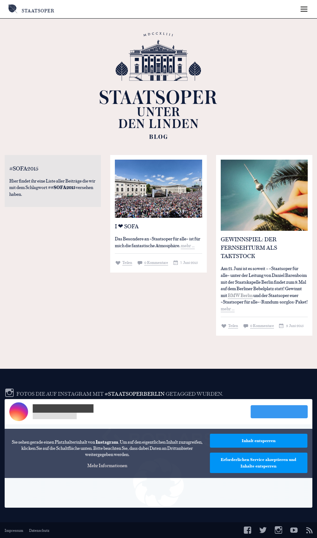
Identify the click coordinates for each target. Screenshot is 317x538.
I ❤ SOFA (127, 226)
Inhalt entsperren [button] (259, 440)
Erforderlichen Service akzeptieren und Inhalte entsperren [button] (258, 462)
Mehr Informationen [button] (107, 465)
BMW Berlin (240, 295)
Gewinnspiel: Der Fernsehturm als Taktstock (249, 247)
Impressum (14, 530)
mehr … (188, 245)
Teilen (127, 262)
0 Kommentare (156, 262)
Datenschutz (39, 530)
